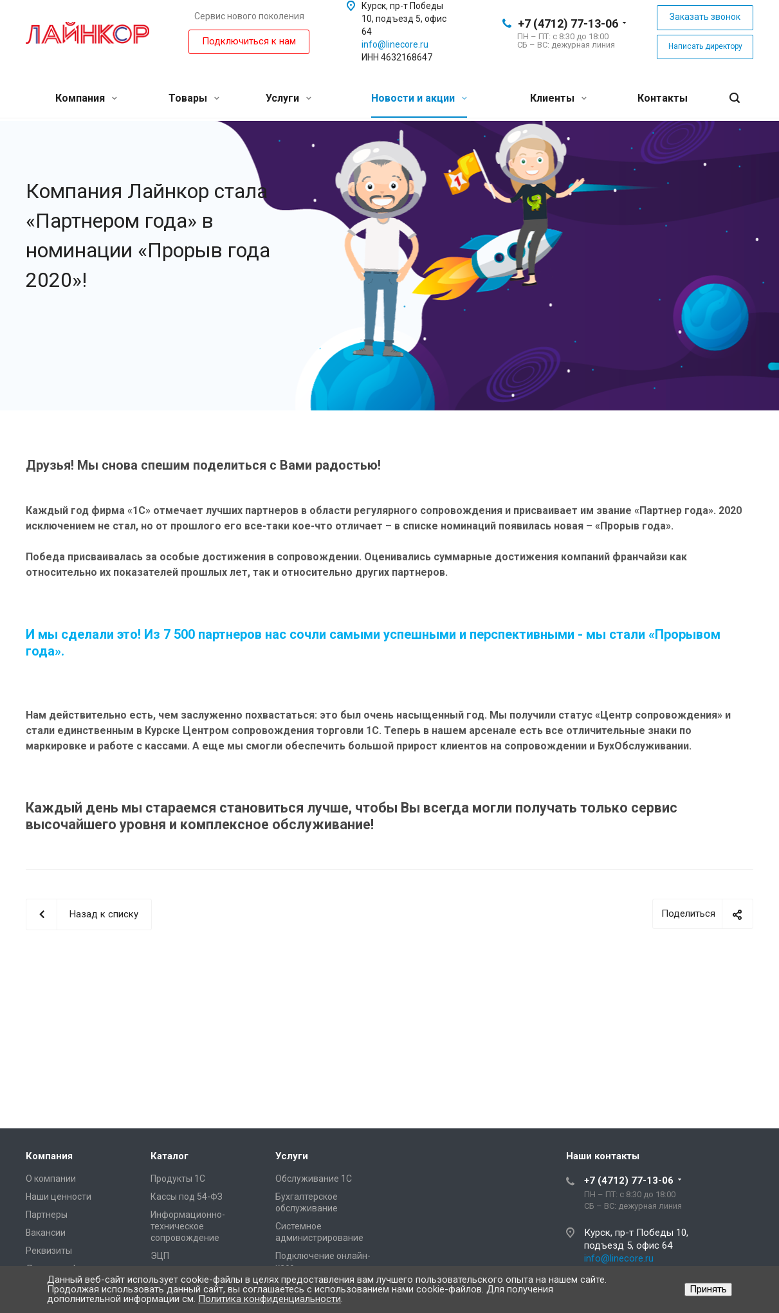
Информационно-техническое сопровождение (188, 1226)
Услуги (288, 98)
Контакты (662, 98)
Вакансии (46, 1232)
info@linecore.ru (395, 44)
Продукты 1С (178, 1178)
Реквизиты (49, 1250)
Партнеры (47, 1214)
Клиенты (558, 98)
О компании (51, 1178)
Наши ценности (58, 1196)
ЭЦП (160, 1256)
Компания (86, 98)
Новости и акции (419, 98)
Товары (194, 98)
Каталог (169, 1156)
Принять (708, 1289)
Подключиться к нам (249, 41)
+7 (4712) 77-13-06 (568, 23)
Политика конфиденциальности (269, 1299)
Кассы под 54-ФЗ (187, 1196)
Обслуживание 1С (313, 1178)
